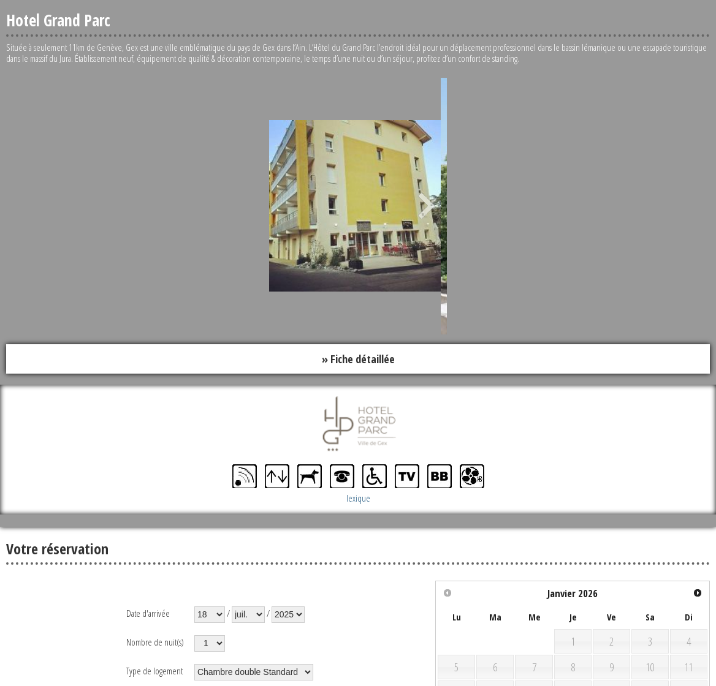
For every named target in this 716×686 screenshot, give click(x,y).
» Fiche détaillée (358, 359)
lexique (358, 498)
